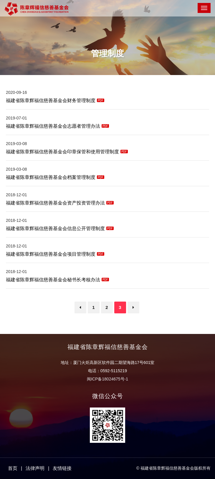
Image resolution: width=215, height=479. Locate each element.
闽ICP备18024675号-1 (107, 379)
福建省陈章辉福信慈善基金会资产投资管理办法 (60, 202)
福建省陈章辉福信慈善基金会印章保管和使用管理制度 (67, 151)
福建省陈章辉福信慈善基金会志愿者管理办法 (57, 126)
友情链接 (62, 468)
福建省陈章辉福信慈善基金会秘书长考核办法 (57, 279)
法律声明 (35, 468)
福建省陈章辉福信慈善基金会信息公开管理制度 (60, 228)
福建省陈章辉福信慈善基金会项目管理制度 (55, 254)
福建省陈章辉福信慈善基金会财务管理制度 (55, 100)
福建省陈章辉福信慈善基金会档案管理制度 (55, 177)
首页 (12, 468)
